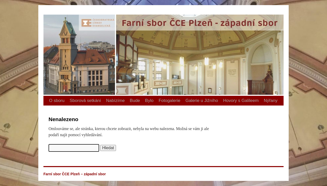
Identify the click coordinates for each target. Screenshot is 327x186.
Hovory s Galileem (241, 100)
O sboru (56, 100)
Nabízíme (115, 100)
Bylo (149, 100)
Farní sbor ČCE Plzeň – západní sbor (74, 174)
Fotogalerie (169, 100)
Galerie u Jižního (201, 100)
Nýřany (270, 100)
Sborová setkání (85, 100)
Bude (135, 100)
